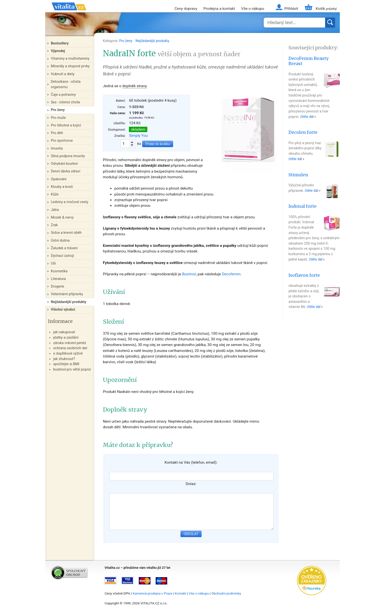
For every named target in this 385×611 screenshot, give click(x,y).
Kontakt (180, 593)
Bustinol (189, 274)
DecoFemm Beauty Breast (309, 61)
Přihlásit (291, 8)
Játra (55, 210)
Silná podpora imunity (68, 156)
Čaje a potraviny (63, 95)
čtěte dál (307, 117)
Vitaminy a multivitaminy (70, 58)
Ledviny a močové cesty (69, 202)
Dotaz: (191, 484)
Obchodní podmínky (226, 593)
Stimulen (298, 175)
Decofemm (231, 274)
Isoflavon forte (304, 275)
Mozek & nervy (62, 217)
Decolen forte (303, 132)
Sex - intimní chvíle (65, 102)
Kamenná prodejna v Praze (152, 593)
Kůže (55, 194)
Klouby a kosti (62, 187)
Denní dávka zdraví (65, 171)
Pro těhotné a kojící (66, 125)
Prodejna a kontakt (219, 8)
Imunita (57, 148)
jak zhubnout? (64, 359)
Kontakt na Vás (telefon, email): (191, 462)
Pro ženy (126, 41)
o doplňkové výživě (67, 353)
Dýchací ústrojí (62, 256)
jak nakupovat (64, 332)
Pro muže (58, 118)
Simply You (138, 135)
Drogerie (57, 286)
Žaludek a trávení (64, 248)
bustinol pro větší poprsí (72, 369)
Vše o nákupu (252, 8)
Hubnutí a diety (62, 74)
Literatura (58, 279)
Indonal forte (302, 206)
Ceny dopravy (186, 8)
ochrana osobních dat (70, 348)
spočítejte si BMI (66, 364)
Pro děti (57, 133)
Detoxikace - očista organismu (66, 84)
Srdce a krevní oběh (66, 233)
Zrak (54, 225)
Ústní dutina (60, 240)
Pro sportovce (62, 141)
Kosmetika (59, 271)
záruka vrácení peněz (69, 343)
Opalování (59, 179)
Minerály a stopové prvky (70, 66)
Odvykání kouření (64, 164)
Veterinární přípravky (67, 294)
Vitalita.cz (69, 12)
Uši (53, 263)
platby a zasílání (65, 337)
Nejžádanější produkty (152, 41)
